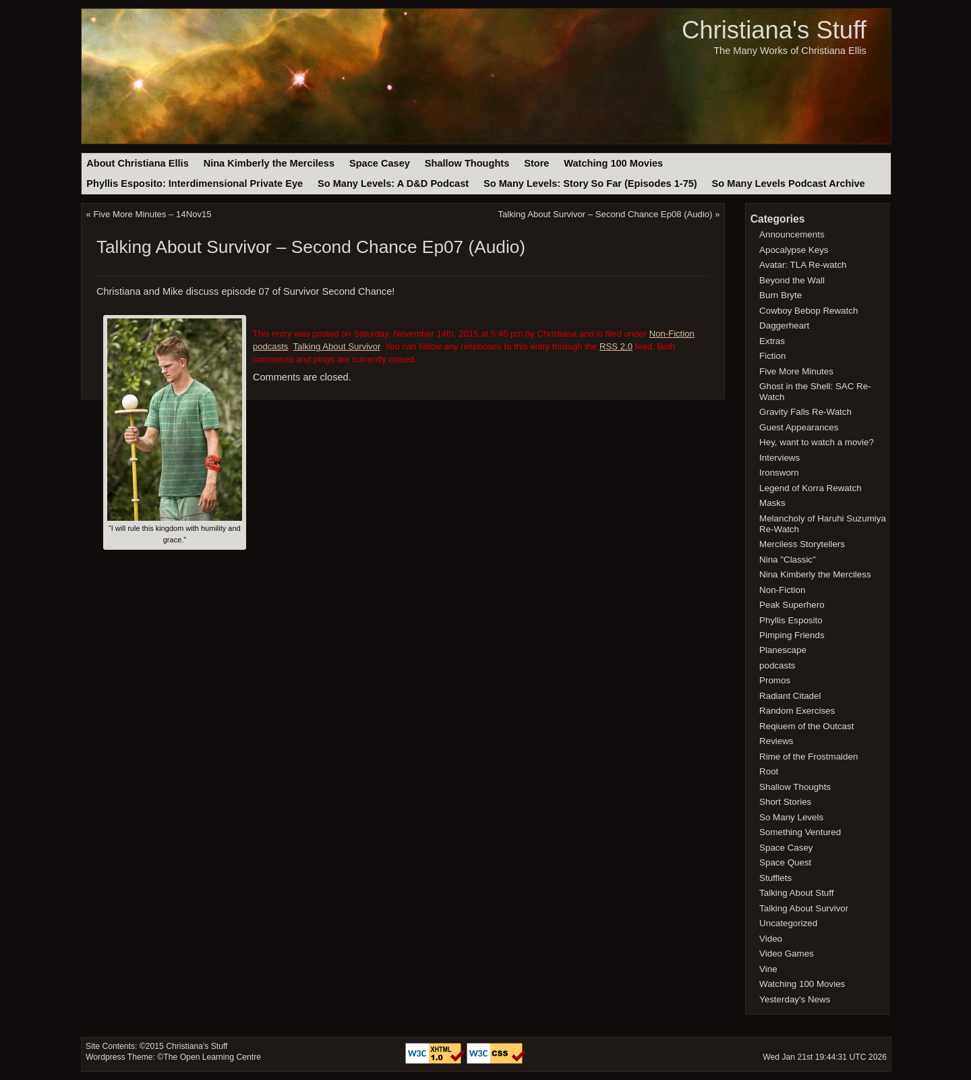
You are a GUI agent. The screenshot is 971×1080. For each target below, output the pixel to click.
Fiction (772, 356)
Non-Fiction (672, 334)
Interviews (779, 458)
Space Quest (785, 862)
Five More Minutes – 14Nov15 (153, 214)
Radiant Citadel (790, 696)
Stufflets (775, 878)
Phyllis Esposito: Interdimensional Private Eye (194, 183)
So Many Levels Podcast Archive (788, 183)
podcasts (271, 346)
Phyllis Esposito (791, 620)
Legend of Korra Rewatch (810, 488)
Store (536, 163)
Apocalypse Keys (793, 250)
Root (768, 771)
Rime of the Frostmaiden (808, 756)
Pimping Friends (792, 635)
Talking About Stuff (796, 893)
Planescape (782, 650)
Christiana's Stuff (774, 30)
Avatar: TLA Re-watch (802, 265)
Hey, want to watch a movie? (816, 442)
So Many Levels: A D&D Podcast (393, 183)
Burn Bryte (780, 295)
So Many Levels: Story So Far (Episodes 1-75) (590, 183)
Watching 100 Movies (613, 163)
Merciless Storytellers (802, 544)
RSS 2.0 (615, 346)
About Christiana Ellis (137, 163)
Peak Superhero (792, 605)
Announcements (792, 234)
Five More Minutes (796, 371)
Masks (772, 503)
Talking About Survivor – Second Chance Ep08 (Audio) (605, 214)
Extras (772, 341)
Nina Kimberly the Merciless (269, 163)
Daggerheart (784, 325)
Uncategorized (788, 923)
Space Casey (379, 163)
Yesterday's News (794, 999)
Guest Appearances (798, 427)
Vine (768, 969)
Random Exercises (797, 711)
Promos (774, 680)
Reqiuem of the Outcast (806, 726)
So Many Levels (791, 817)
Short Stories (785, 802)
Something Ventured (800, 832)
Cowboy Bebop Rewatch (808, 311)
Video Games (786, 953)
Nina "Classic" (787, 560)
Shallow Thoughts (467, 163)
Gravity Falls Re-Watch (805, 412)
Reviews (776, 741)
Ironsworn (779, 472)
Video (770, 939)
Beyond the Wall (792, 280)
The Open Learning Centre (212, 1057)
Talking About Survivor (336, 346)
